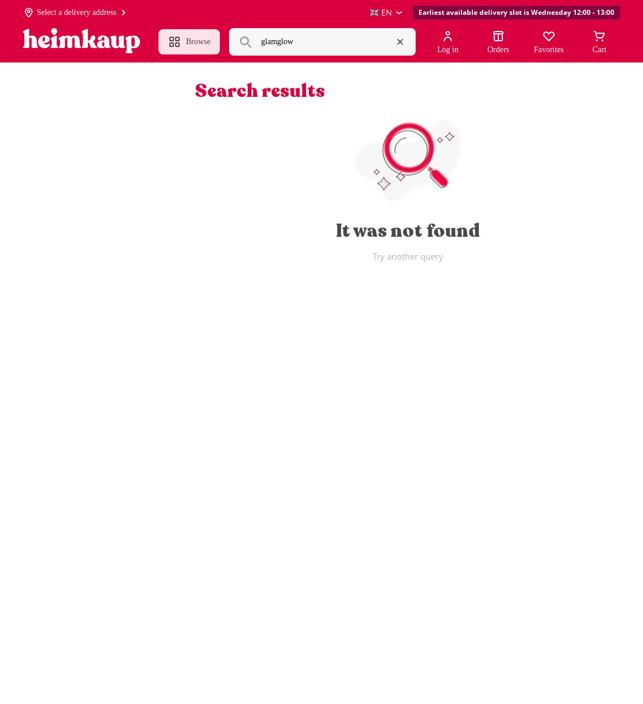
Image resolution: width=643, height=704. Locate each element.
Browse (189, 42)
